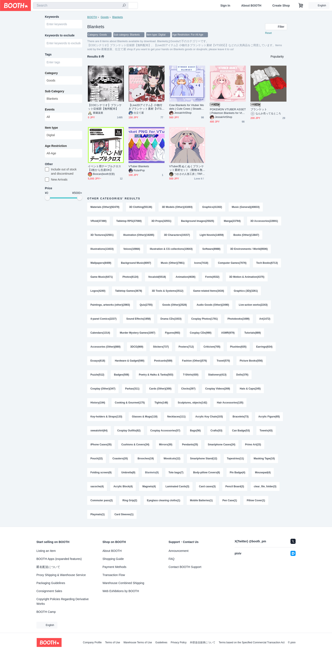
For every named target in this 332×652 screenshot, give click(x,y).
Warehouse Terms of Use (137, 642)
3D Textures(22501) (101, 234)
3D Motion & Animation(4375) (246, 276)
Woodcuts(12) (171, 458)
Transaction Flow (113, 575)
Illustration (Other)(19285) (138, 234)
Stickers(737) (161, 346)
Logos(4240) (97, 290)
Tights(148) (161, 402)
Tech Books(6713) (267, 262)
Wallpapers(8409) (100, 262)
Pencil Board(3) (234, 486)
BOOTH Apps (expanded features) (59, 559)
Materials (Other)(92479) (104, 207)
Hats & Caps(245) (250, 388)
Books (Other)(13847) (246, 234)
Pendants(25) (190, 444)
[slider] (47, 197)
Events (50, 109)
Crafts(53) (216, 430)
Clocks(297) (188, 388)
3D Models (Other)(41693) (177, 207)
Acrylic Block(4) (123, 486)
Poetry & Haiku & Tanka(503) (156, 374)
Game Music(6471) (101, 276)
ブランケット (258, 109)
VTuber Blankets (139, 166)
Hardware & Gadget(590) (129, 360)
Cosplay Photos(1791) (204, 318)
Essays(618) (97, 360)
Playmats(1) (97, 514)
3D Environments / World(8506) (249, 248)
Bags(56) (195, 430)
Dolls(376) (242, 374)
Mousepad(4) (263, 472)
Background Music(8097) (136, 262)
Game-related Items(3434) (208, 290)
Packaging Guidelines (50, 583)
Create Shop (281, 5)
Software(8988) (211, 248)
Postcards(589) (163, 360)
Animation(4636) (185, 276)
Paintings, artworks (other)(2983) (110, 304)
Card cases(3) (207, 486)
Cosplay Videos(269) (217, 388)
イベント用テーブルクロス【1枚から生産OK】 (104, 168)
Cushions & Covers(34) (135, 444)
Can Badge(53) (241, 430)
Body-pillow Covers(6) (206, 472)
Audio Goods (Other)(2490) (212, 304)
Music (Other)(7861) (172, 262)
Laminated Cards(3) (177, 486)
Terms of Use (112, 642)
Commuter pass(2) (101, 500)
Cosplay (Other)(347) (102, 388)
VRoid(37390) (98, 221)
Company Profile (92, 642)
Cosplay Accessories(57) (165, 430)
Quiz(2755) (146, 304)
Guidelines (161, 642)
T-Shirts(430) (190, 374)
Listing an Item (46, 551)
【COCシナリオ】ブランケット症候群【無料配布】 (105, 107)
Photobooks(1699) (239, 318)
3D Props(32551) (161, 221)
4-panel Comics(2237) (103, 318)
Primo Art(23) (253, 444)
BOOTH (92, 17)
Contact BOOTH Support (185, 567)
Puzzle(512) (97, 374)
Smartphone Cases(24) (221, 444)
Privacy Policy (179, 642)
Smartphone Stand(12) (203, 458)
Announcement (178, 551)
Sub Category (54, 91)
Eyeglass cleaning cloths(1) (163, 500)
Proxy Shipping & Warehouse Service (61, 575)
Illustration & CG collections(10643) (171, 248)
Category (51, 73)
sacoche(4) (97, 486)
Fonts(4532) (212, 276)
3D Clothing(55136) (140, 207)
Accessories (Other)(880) (105, 346)
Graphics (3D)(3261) (246, 290)
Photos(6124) (130, 276)
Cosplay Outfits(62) (129, 430)
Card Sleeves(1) (123, 514)
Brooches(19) (146, 458)
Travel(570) (223, 360)
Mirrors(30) (165, 444)
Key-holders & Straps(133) (106, 416)
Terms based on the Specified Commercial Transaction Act (252, 642)
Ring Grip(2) (129, 500)
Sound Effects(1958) (138, 318)
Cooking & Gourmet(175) (130, 402)
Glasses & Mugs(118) (145, 416)
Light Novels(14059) (212, 234)
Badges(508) (121, 374)
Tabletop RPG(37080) (129, 221)
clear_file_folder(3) (265, 486)
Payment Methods (114, 567)
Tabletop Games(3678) (128, 290)
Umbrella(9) (128, 472)
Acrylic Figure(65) (269, 416)
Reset (268, 33)
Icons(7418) (201, 262)
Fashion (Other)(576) (194, 360)
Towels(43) (266, 430)
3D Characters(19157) (177, 234)
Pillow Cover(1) (256, 500)
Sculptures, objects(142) (192, 402)
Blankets (117, 17)
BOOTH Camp (46, 611)
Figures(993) (172, 332)
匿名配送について (48, 567)
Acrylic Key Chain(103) (209, 416)
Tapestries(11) (235, 458)
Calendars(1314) (100, 332)
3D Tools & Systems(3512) (167, 290)
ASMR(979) (228, 332)
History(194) (97, 402)
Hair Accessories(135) (230, 402)
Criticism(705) (211, 346)
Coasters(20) (120, 458)
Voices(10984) (131, 248)
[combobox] (80, 5)
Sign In (225, 5)
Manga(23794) (232, 221)
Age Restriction (56, 145)
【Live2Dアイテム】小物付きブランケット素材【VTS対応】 (146, 107)
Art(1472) (264, 318)
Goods (105, 17)
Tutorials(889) (252, 332)
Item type (51, 127)
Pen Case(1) (229, 500)
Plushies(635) (238, 346)
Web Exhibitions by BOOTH (120, 591)
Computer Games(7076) (232, 262)
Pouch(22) (96, 458)
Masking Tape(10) (264, 458)
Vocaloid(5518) (157, 276)
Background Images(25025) (197, 221)
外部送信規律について (202, 642)
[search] (124, 6)
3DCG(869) (136, 346)
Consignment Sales (49, 591)
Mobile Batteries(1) (201, 500)
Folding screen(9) (101, 472)
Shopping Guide (113, 559)
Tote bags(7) (176, 472)
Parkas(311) (132, 388)
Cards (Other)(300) (160, 388)
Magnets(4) (149, 486)
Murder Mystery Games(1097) (137, 332)
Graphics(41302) (212, 207)
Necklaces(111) (176, 416)
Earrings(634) (264, 346)
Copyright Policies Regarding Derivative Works (62, 601)
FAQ (171, 559)
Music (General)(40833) (246, 207)
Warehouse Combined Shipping (123, 583)
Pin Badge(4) (237, 472)
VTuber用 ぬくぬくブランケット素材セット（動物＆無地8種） (186, 168)
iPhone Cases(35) (101, 444)
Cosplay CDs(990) (201, 332)
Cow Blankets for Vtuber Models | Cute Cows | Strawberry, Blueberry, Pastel (187, 107)
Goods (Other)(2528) (174, 304)
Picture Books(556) (251, 360)
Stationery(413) (217, 374)
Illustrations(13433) (101, 248)
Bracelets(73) (241, 416)
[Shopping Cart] (300, 5)
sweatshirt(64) (99, 430)
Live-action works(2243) (253, 304)
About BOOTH (251, 5)
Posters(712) (186, 346)
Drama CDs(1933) (170, 318)
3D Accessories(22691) (264, 221)
